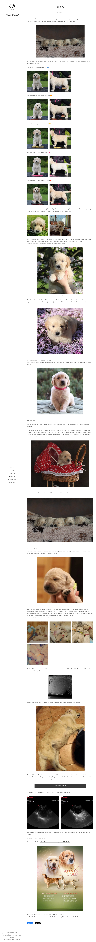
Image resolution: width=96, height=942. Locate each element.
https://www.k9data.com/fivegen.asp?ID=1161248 (55, 842)
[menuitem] (12, 468)
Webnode (17, 939)
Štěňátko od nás (59, 914)
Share (30, 923)
